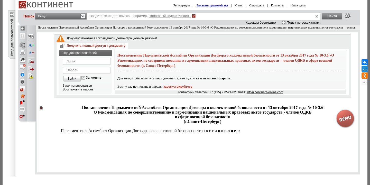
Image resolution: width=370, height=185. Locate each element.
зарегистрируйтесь (178, 86)
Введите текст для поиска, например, (140, 16)
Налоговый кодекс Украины (170, 16)
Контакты (277, 5)
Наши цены (298, 5)
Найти (332, 16)
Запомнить (93, 77)
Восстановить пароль (78, 89)
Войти (72, 78)
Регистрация (181, 5)
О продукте (256, 5)
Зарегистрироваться (77, 85)
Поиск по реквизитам (303, 22)
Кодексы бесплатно (261, 22)
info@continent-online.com (265, 92)
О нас (239, 5)
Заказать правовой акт (212, 5)
